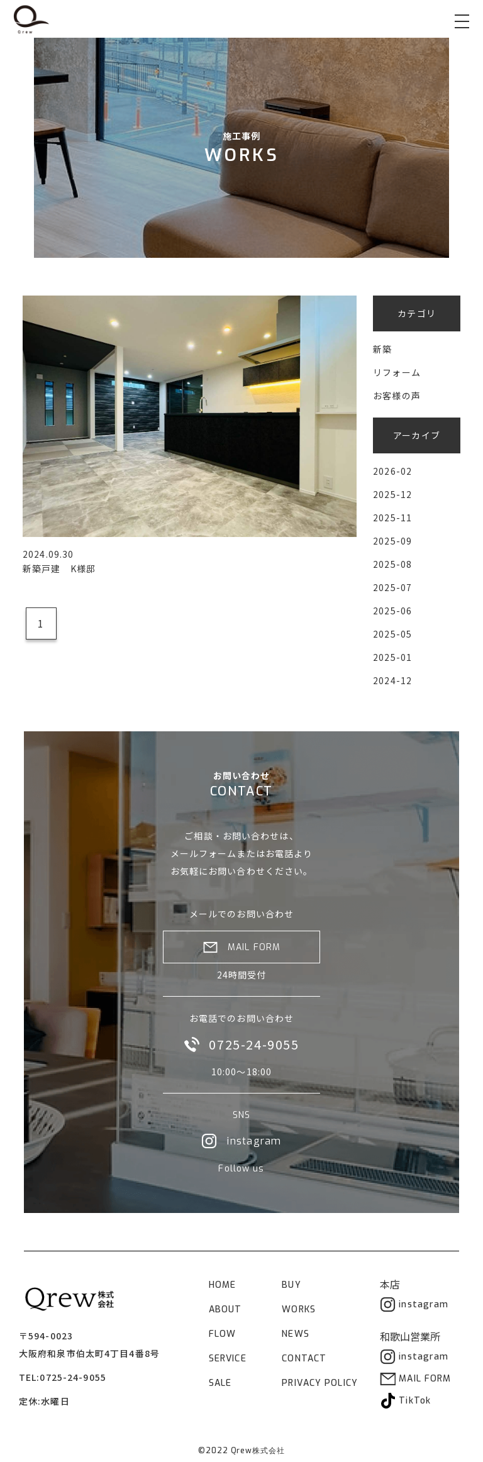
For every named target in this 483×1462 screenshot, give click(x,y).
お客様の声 (397, 395)
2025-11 (392, 517)
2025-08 (392, 564)
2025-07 (392, 587)
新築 (382, 349)
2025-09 (392, 540)
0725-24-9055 (73, 1377)
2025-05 (392, 634)
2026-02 (392, 471)
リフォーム (397, 372)
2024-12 (392, 680)
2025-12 (392, 494)
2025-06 (392, 610)
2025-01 (392, 657)
